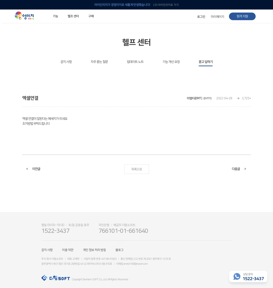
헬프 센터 (73, 16)
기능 (55, 16)
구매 (91, 16)
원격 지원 (242, 16)
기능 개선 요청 (171, 62)
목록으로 (136, 169)
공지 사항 (66, 62)
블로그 (119, 250)
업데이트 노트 (135, 62)
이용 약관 (67, 250)
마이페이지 (217, 16)
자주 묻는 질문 (99, 62)
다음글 (239, 169)
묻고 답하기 (206, 62)
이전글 (33, 169)
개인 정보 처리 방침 (94, 250)
